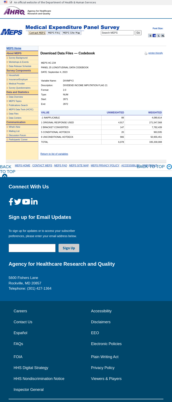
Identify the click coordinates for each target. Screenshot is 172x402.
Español (20, 333)
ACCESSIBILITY (130, 165)
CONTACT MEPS (42, 165)
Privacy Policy (103, 368)
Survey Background (18, 58)
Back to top (154, 166)
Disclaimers (101, 322)
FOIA (18, 357)
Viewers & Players (106, 379)
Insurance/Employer (18, 79)
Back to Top (7, 171)
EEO (95, 333)
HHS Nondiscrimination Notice (39, 379)
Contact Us (23, 322)
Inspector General (29, 390)
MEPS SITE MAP (79, 165)
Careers (20, 311)
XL (163, 35)
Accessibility (101, 311)
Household (14, 75)
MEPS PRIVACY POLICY (105, 165)
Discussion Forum (17, 135)
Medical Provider (17, 84)
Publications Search (18, 105)
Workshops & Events (19, 62)
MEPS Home (14, 48)
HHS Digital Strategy (31, 368)
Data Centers (15, 118)
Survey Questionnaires (19, 88)
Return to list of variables (54, 153)
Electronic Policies (106, 344)
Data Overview (16, 97)
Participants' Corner (18, 139)
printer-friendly (155, 53)
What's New (14, 127)
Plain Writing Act (105, 357)
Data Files (13, 114)
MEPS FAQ (60, 165)
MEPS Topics (15, 101)
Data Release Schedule (20, 66)
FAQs (18, 344)
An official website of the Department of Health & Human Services (55, 2)
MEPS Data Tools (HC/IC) (21, 109)
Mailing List (14, 131)
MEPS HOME (22, 165)
